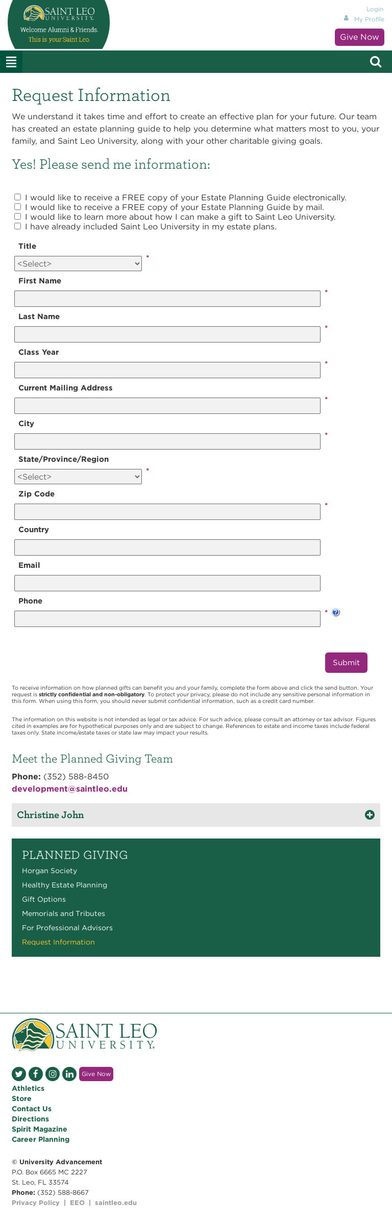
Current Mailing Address (65, 387)
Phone (30, 601)
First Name (39, 280)
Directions (30, 1119)
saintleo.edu (116, 1203)
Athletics (28, 1088)
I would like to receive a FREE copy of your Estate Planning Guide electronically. (186, 197)
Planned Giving (75, 855)
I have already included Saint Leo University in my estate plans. (151, 226)
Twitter (19, 1074)
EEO (77, 1203)
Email (29, 565)
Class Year (38, 352)
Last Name (39, 316)
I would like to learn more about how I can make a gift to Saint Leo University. (180, 217)
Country (33, 529)
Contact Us (32, 1109)
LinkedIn (69, 1074)
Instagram (52, 1074)
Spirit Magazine (39, 1129)
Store (22, 1098)
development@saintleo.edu (70, 789)
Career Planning (40, 1139)
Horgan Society (49, 871)
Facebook (36, 1074)
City (26, 423)
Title (27, 246)
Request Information (58, 942)
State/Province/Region (63, 459)
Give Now (359, 37)
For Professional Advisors (67, 928)
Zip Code (36, 494)
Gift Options (44, 899)
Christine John (50, 814)
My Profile (369, 19)
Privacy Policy (36, 1203)
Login (374, 9)
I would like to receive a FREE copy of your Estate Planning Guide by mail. (174, 207)
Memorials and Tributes (63, 913)
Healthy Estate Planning (64, 885)
